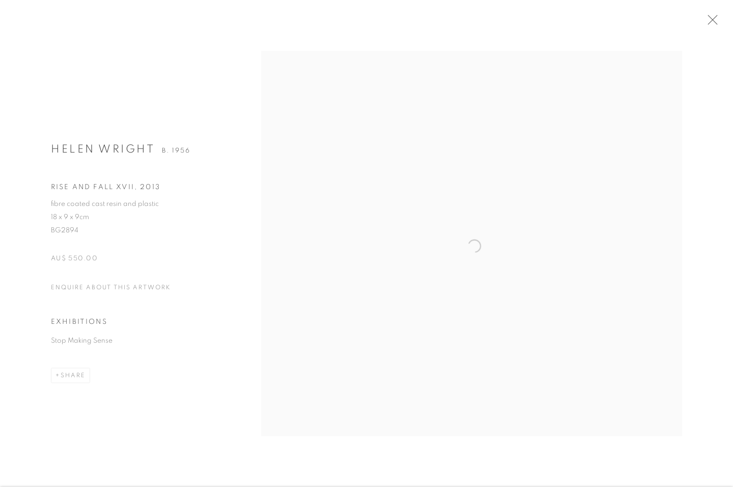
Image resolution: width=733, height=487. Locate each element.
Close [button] (720, 23)
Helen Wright (103, 154)
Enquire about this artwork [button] (111, 292)
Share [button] (73, 381)
